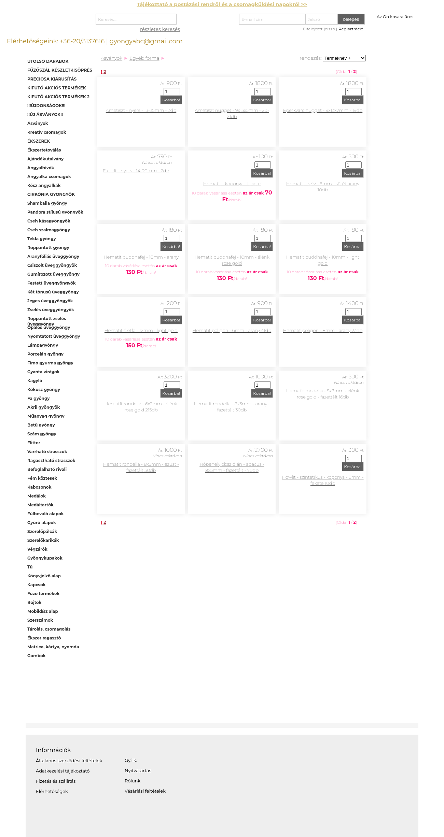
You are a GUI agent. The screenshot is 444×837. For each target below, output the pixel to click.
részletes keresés (160, 29)
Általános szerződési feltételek (69, 760)
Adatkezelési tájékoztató (62, 771)
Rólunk (132, 780)
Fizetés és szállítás (55, 781)
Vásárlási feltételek (145, 791)
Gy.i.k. (131, 760)
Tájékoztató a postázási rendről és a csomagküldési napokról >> (222, 4)
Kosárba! (171, 99)
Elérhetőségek (52, 791)
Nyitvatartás (138, 770)
